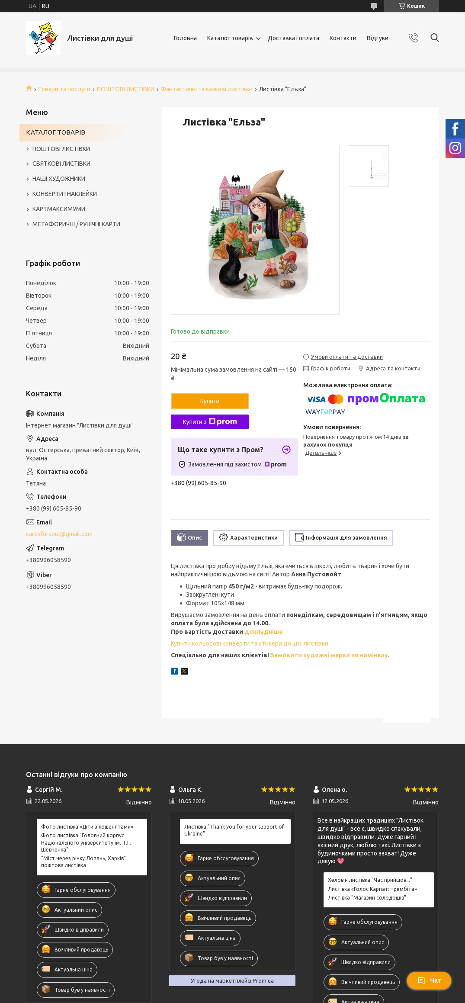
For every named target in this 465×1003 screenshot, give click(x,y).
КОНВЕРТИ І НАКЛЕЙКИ (64, 193)
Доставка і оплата (293, 38)
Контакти (343, 38)
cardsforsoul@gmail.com (59, 533)
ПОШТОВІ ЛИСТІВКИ (125, 89)
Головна (185, 38)
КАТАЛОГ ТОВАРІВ (55, 132)
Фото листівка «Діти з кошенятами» (87, 826)
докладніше (263, 631)
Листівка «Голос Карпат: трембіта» (372, 889)
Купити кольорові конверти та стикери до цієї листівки (249, 643)
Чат (429, 980)
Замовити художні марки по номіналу (329, 655)
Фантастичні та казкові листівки (206, 89)
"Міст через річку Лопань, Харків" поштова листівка (83, 861)
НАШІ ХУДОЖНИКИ (58, 178)
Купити (210, 401)
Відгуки (377, 38)
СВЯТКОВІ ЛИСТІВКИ (61, 163)
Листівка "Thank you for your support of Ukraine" (234, 830)
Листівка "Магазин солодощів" (367, 897)
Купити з (210, 422)
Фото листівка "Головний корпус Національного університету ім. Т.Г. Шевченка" (86, 842)
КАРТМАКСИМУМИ (58, 209)
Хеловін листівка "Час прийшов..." (370, 880)
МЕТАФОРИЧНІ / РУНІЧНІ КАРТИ (76, 224)
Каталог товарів (230, 38)
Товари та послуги (64, 89)
